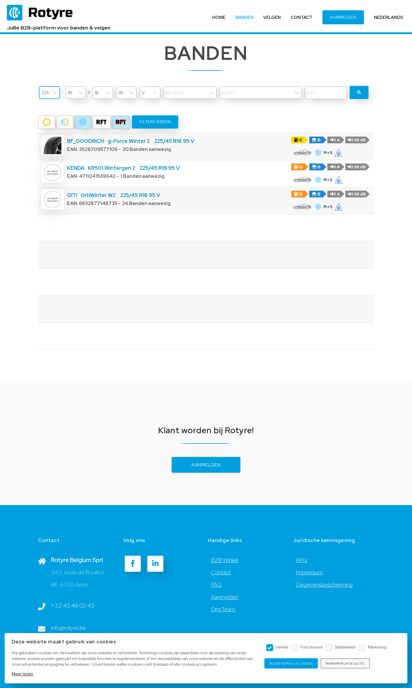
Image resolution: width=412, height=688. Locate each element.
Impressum (309, 572)
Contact (221, 572)
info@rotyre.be (68, 628)
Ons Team (223, 609)
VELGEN (272, 17)
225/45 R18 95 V (174, 141)
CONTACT (301, 17)
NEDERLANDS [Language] (388, 17)
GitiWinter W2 (98, 195)
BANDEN (244, 17)
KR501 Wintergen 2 (111, 167)
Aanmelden (206, 465)
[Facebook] (133, 564)
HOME (218, 17)
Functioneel (311, 647)
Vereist (282, 647)
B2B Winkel (224, 560)
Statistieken (345, 647)
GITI (72, 195)
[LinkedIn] (155, 564)
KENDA (75, 167)
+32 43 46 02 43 (72, 606)
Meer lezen (22, 674)
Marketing (377, 647)
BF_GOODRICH (85, 141)
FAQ (216, 585)
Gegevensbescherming (324, 585)
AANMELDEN (343, 17)
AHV (302, 560)
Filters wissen (155, 121)
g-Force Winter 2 (129, 141)
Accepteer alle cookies (291, 663)
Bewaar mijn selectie (345, 663)
